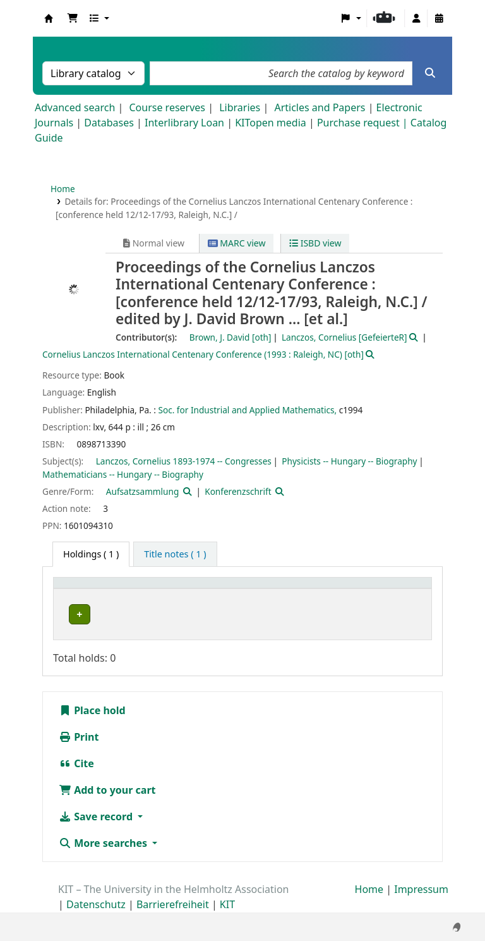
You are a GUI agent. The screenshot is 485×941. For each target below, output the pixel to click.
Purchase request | (363, 123)
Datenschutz (96, 905)
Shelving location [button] (229, 589)
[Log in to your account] (416, 18)
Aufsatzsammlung (142, 491)
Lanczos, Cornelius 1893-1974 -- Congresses (184, 461)
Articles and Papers (319, 107)
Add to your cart (107, 791)
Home (63, 189)
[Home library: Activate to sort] (120, 589)
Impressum (421, 890)
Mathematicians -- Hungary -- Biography (122, 474)
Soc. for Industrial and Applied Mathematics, (247, 410)
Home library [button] (88, 589)
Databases (109, 123)
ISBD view (315, 243)
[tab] (175, 554)
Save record (97, 817)
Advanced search (75, 107)
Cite (76, 764)
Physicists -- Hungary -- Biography (349, 461)
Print (79, 737)
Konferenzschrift (238, 491)
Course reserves (167, 107)
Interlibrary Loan (184, 123)
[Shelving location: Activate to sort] (241, 589)
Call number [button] (329, 589)
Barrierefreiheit (172, 905)
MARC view (237, 243)
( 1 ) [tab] (91, 554)
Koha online (48, 18)
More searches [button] (104, 844)
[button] (72, 18)
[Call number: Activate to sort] (337, 589)
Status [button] (397, 589)
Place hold (92, 711)
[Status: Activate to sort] (405, 589)
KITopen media (270, 123)
